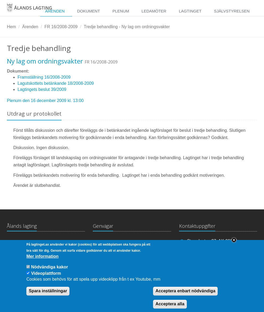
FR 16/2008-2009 (61, 26)
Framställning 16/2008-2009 (44, 77)
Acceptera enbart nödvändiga (185, 295)
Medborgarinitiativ (153, 241)
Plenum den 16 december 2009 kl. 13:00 (45, 100)
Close (234, 244)
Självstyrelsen (232, 11)
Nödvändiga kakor (49, 271)
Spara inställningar (48, 295)
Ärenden (54, 11)
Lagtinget (190, 11)
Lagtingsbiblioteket (110, 241)
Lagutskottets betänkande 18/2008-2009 (56, 83)
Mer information (42, 260)
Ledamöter (154, 11)
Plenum (120, 11)
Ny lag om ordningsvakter (45, 61)
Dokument (88, 11)
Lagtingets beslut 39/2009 (42, 89)
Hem (11, 26)
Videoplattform (46, 277)
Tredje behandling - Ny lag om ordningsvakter (127, 26)
